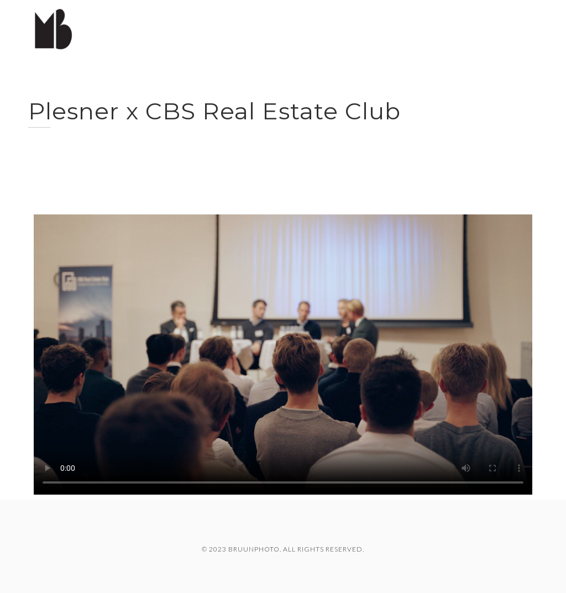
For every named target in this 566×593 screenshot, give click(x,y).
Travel (474, 27)
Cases (427, 27)
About (522, 27)
